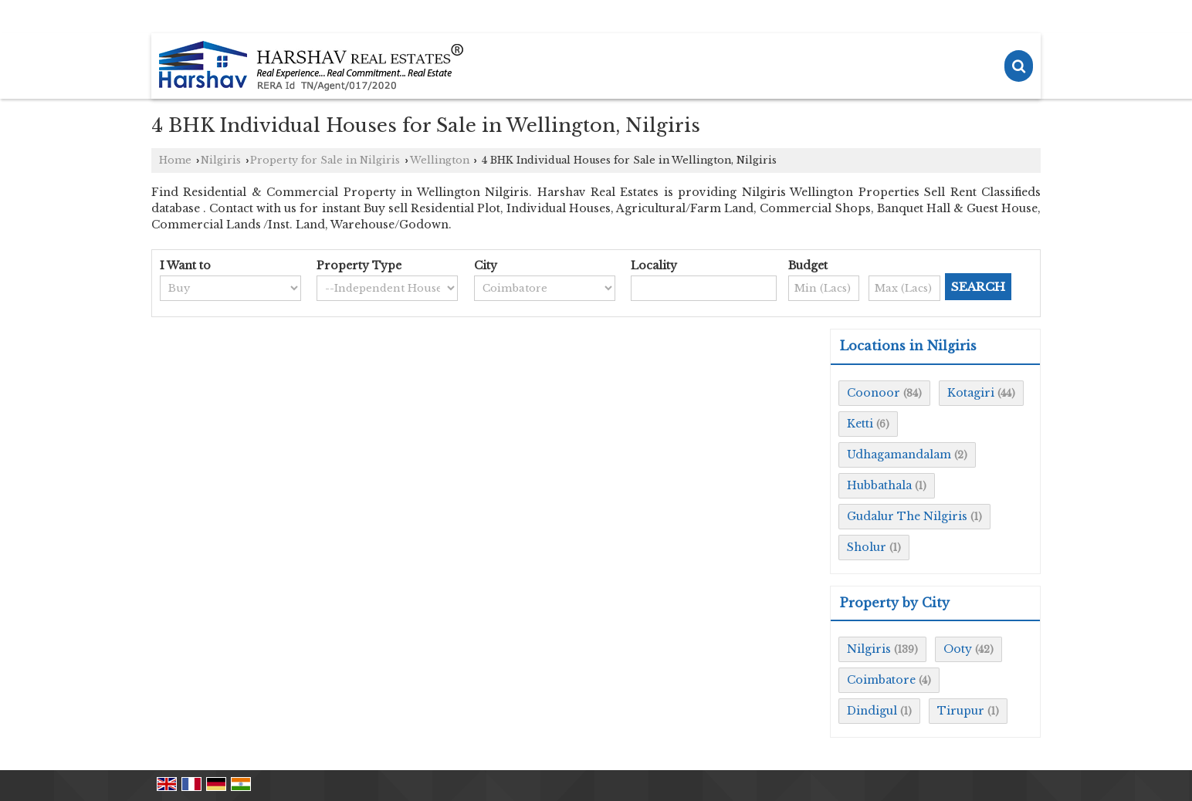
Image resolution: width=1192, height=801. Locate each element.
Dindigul (872, 711)
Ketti (860, 424)
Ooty (957, 649)
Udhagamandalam (899, 454)
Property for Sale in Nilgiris (325, 160)
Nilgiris (221, 160)
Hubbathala (879, 485)
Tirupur (960, 711)
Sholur (866, 547)
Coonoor (873, 393)
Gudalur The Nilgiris (907, 516)
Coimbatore (881, 680)
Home (175, 160)
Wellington (439, 160)
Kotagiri (970, 393)
